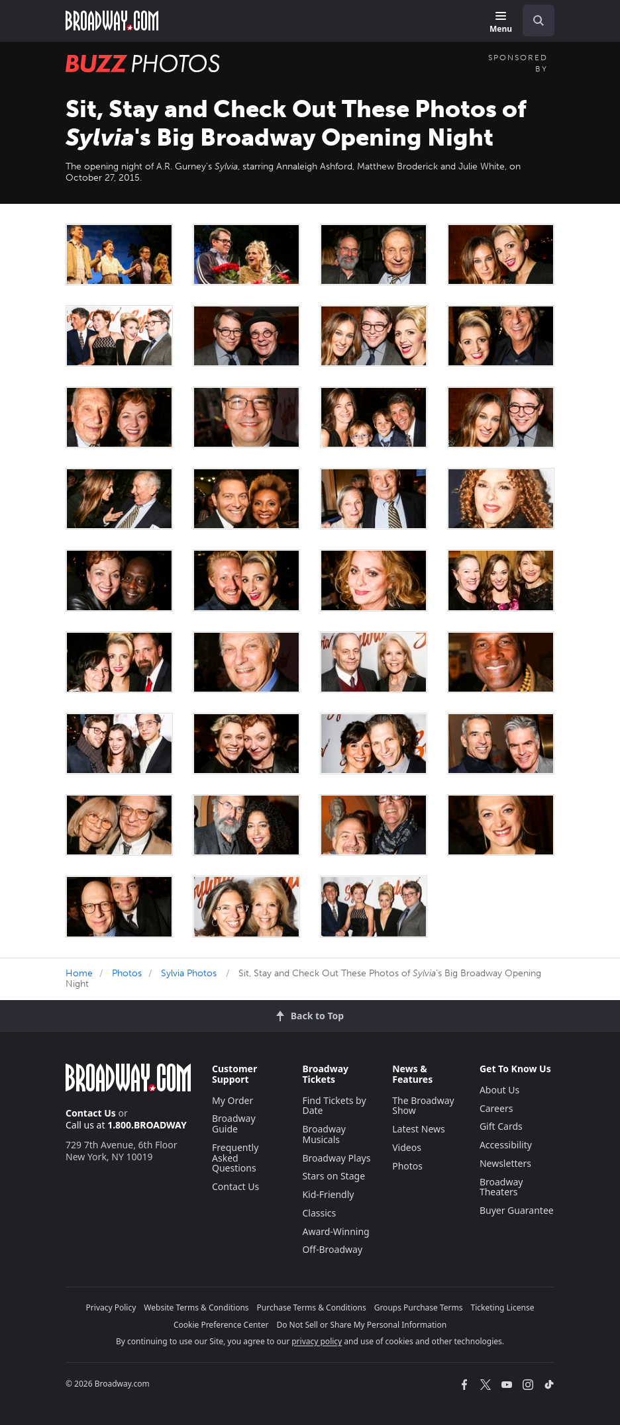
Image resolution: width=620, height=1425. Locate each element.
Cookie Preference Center (221, 1324)
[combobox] (533, 20)
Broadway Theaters (501, 1187)
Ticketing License (503, 1307)
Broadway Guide (234, 1123)
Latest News (418, 1129)
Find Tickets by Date (334, 1105)
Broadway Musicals (324, 1134)
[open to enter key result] (538, 20)
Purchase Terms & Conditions (311, 1307)
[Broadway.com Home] (112, 20)
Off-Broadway (332, 1249)
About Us (499, 1089)
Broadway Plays (336, 1158)
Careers (496, 1108)
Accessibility (506, 1144)
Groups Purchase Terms (418, 1307)
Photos (127, 973)
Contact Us (91, 1113)
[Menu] (501, 23)
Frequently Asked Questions (235, 1158)
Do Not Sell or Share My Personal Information (361, 1324)
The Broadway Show (423, 1105)
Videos (406, 1147)
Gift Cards (501, 1126)
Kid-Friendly (328, 1194)
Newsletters (505, 1163)
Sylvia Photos (189, 973)
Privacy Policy (111, 1307)
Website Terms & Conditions (196, 1307)
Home (79, 973)
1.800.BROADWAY (147, 1125)
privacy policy (316, 1341)
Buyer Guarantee (517, 1210)
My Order (232, 1100)
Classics (319, 1213)
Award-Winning (335, 1231)
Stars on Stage (333, 1176)
